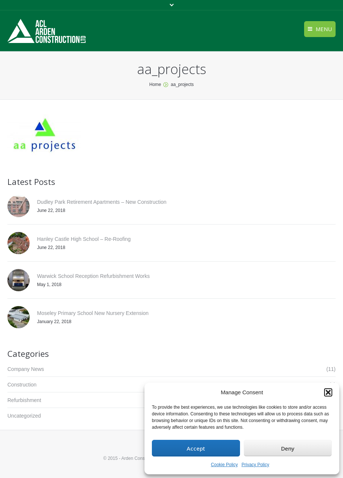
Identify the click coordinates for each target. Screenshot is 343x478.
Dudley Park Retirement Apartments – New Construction (101, 202)
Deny (287, 448)
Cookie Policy (224, 464)
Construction (22, 385)
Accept (196, 448)
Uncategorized (24, 416)
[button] (328, 392)
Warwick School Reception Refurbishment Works (93, 276)
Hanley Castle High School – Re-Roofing (84, 239)
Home (155, 84)
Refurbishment (24, 400)
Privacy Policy (255, 464)
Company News (25, 369)
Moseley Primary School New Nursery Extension (93, 313)
